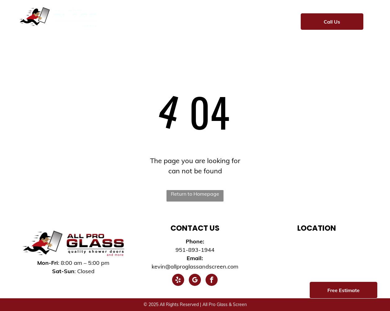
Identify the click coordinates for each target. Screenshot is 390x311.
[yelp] (178, 280)
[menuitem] (121, 21)
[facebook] (212, 280)
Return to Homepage (195, 194)
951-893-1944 (195, 249)
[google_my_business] (195, 280)
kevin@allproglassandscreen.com (195, 266)
